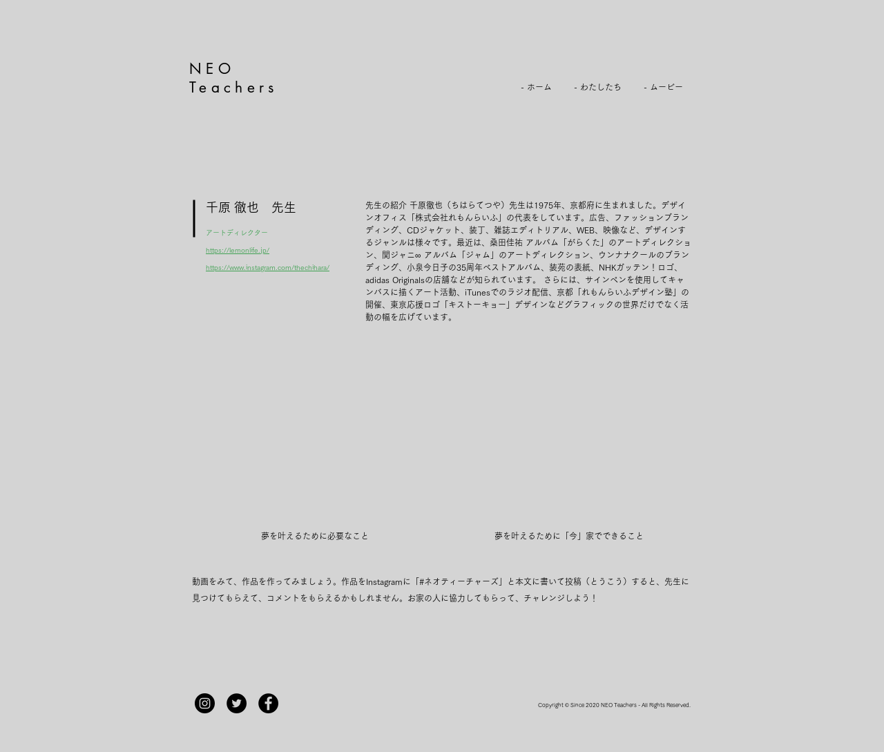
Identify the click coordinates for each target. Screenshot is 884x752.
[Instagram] (205, 703)
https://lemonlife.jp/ (237, 250)
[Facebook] (268, 703)
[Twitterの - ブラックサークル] (237, 703)
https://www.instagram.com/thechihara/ (267, 267)
